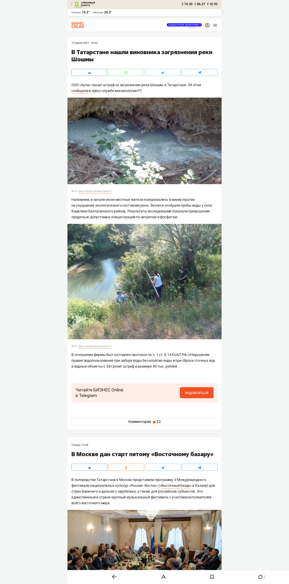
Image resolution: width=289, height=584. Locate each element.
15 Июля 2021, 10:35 (84, 42)
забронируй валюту (88, 3)
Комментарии (144, 422)
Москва (98, 12)
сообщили (79, 91)
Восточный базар (175, 485)
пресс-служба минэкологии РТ (95, 191)
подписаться (196, 392)
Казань (76, 12)
